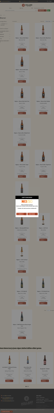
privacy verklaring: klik (32, 208)
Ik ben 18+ (21, 213)
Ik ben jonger (32, 213)
